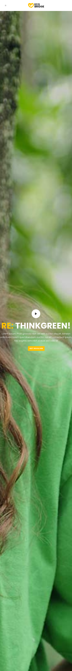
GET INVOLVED (36, 348)
